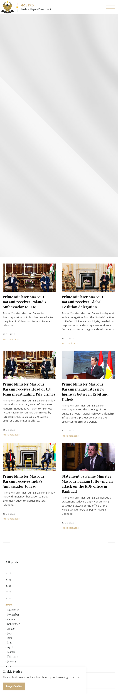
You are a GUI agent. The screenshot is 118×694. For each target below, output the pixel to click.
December (13, 610)
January (11, 661)
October (12, 619)
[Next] (111, 540)
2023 (8, 585)
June (9, 638)
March (11, 652)
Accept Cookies (13, 686)
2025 (8, 573)
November (13, 614)
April (10, 647)
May (9, 642)
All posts (12, 562)
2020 (9, 604)
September (13, 624)
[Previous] (6, 540)
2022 (8, 592)
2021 (8, 598)
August (11, 628)
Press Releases (11, 339)
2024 (8, 579)
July (9, 633)
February (12, 656)
